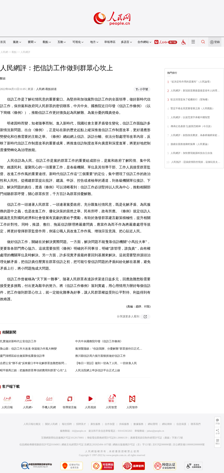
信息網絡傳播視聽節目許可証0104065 (39, 444)
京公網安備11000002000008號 (189, 444)
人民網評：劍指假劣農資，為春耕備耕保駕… (195, 135)
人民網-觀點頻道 (46, 89)
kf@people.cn (79, 431)
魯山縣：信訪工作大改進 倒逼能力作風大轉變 (28, 348)
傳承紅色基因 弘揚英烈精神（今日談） (192, 126)
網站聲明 (153, 424)
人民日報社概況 (32, 424)
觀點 (14, 52)
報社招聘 (67, 424)
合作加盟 (110, 424)
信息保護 (181, 424)
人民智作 (132, 401)
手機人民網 (49, 401)
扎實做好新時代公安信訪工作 (18, 341)
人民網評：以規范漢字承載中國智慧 (190, 117)
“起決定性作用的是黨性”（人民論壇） (191, 81)
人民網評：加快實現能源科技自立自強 (191, 153)
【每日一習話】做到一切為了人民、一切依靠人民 (106, 363)
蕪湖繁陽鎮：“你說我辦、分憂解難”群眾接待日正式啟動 (110, 348)
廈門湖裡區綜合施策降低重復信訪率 (22, 355)
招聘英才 (81, 424)
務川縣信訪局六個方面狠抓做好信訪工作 (100, 355)
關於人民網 (51, 424)
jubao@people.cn (155, 431)
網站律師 (167, 424)
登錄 (217, 41)
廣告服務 (95, 424)
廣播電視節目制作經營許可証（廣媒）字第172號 (156, 437)
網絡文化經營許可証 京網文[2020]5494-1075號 (86, 444)
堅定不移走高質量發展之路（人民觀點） (193, 108)
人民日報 (7, 401)
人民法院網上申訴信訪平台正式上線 (97, 370)
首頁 (3, 41)
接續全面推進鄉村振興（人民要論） (190, 144)
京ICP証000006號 (162, 444)
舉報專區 (109, 41)
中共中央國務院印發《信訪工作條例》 (99, 341)
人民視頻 (90, 401)
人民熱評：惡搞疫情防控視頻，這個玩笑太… (195, 162)
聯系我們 (196, 424)
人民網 (4, 52)
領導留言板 (70, 401)
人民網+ (28, 401)
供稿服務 (124, 424)
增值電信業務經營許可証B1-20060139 (107, 437)
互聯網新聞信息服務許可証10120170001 (62, 437)
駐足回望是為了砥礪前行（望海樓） (190, 99)
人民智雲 (111, 401)
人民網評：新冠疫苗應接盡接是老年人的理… (195, 90)
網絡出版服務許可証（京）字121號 (132, 444)
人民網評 (25, 52)
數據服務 (138, 424)
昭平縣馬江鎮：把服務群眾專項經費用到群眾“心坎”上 (33, 370)
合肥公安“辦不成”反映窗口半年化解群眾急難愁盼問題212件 (37, 363)
